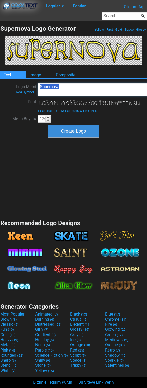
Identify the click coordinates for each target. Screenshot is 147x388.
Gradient (45, 334)
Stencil (8, 365)
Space (129, 29)
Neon (42, 344)
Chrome (115, 319)
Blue (112, 314)
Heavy (9, 339)
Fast (110, 29)
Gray (76, 334)
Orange (80, 344)
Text (7, 74)
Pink (7, 350)
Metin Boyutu (24, 118)
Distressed (48, 324)
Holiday (44, 339)
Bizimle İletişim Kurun (52, 382)
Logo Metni (26, 89)
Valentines (117, 365)
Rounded (11, 355)
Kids (94, 110)
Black (78, 314)
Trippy (78, 365)
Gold (119, 29)
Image (35, 74)
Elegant (80, 324)
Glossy (141, 29)
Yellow (99, 29)
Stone (43, 365)
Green (114, 334)
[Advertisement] (73, 177)
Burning (44, 319)
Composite (66, 74)
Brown (8, 319)
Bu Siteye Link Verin (96, 382)
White (8, 370)
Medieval (116, 339)
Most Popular (12, 314)
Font (32, 101)
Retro (112, 350)
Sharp (8, 360)
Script (78, 355)
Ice (75, 339)
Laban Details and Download (54, 110)
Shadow (116, 355)
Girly (41, 329)
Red (77, 350)
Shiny (42, 360)
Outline (115, 344)
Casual (79, 319)
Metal (8, 344)
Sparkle (114, 360)
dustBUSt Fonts (80, 110)
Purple (44, 350)
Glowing (116, 329)
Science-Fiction (51, 355)
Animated (46, 314)
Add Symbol (25, 92)
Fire (111, 324)
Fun (7, 329)
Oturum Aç (133, 6)
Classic (9, 324)
